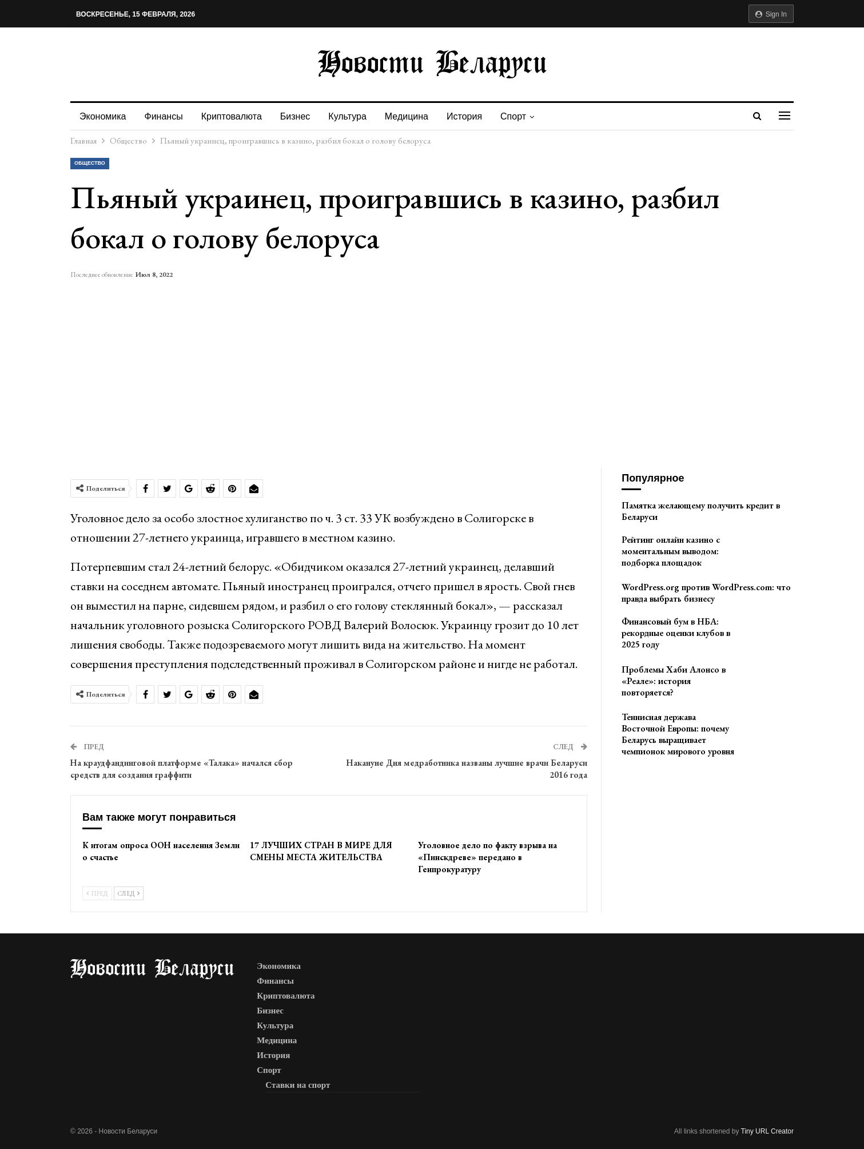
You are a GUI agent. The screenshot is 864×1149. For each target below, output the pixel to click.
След (129, 893)
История (474, 116)
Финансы (165, 116)
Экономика (102, 116)
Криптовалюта (235, 116)
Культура (354, 116)
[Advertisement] (432, 368)
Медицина (415, 116)
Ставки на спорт (297, 1085)
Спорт (525, 116)
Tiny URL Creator (767, 1131)
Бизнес (300, 116)
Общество (89, 163)
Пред (97, 893)
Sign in (771, 14)
